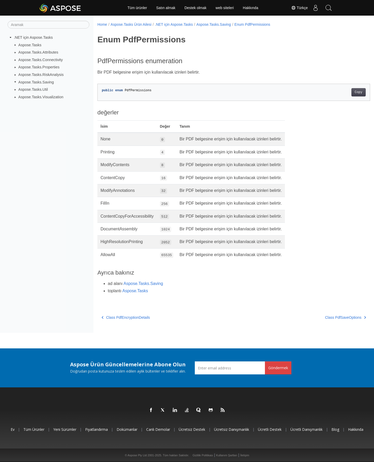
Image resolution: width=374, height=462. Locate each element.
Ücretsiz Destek (192, 429)
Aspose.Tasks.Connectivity (40, 60)
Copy (339, 92)
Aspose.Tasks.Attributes (38, 52)
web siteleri (225, 8)
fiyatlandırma (96, 429)
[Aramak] (48, 25)
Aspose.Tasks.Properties (38, 67)
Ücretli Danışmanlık (306, 429)
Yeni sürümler (64, 429)
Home (102, 24)
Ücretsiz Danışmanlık (231, 429)
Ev (13, 429)
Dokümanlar (127, 429)
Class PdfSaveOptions (326, 317)
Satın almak (165, 8)
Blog (335, 429)
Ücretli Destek (270, 429)
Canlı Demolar (158, 429)
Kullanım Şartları (226, 455)
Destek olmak (195, 8)
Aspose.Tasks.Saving (36, 82)
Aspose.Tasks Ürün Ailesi (131, 24)
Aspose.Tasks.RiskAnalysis (41, 75)
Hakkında (250, 8)
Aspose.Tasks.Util (33, 89)
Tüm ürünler (137, 8)
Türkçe (299, 7)
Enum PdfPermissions (252, 24)
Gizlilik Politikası (203, 455)
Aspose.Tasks (30, 45)
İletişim (244, 455)
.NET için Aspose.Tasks (33, 37)
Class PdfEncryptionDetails (126, 317)
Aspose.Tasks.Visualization (40, 97)
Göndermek (278, 367)
